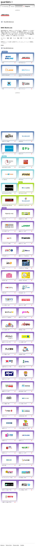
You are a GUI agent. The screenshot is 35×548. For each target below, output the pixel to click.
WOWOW (21, 141)
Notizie (12, 6)
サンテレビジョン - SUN (7, 477)
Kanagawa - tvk (22, 292)
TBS (3, 88)
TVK (3, 153)
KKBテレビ (4, 453)
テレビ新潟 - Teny (6, 305)
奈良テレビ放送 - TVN (6, 489)
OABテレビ (4, 440)
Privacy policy (16, 545)
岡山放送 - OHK (22, 366)
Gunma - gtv (4, 280)
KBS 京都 (4, 465)
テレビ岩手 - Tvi (5, 231)
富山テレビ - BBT (22, 305)
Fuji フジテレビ (22, 88)
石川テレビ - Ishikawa (6, 317)
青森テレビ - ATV (22, 231)
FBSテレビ (4, 416)
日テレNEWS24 (22, 167)
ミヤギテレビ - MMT (6, 243)
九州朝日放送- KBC (23, 416)
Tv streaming (5, 6)
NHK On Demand (5, 75)
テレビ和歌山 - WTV (23, 489)
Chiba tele (4, 292)
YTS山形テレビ (5, 255)
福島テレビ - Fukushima (24, 255)
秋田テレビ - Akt (22, 243)
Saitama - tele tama (23, 280)
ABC (20, 465)
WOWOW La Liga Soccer (24, 205)
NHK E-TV (21, 153)
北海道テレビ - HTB (23, 218)
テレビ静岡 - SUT (22, 342)
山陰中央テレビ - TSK (6, 366)
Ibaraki (3, 268)
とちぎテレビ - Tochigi (23, 268)
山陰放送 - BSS (22, 354)
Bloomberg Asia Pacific (7, 193)
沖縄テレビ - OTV (22, 453)
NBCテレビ (4, 428)
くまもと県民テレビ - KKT (24, 428)
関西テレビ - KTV (5, 391)
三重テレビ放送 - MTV (6, 502)
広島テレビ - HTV (5, 379)
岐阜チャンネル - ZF (6, 342)
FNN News (21, 179)
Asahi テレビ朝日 (5, 141)
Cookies (22, 545)
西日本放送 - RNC (22, 391)
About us (2, 545)
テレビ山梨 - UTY (5, 329)
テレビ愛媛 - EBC (5, 403)
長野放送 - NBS (22, 329)
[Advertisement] (17, 111)
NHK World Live (22, 62)
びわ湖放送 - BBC (22, 477)
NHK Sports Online (23, 193)
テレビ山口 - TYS (22, 379)
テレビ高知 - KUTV (23, 403)
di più (2, 45)
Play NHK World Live (8, 48)
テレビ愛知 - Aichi (6, 354)
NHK (3, 62)
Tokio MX (4, 218)
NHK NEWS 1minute (6, 167)
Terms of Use (9, 545)
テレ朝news (4, 179)
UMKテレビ (21, 440)
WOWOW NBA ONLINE (7, 205)
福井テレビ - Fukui (23, 317)
